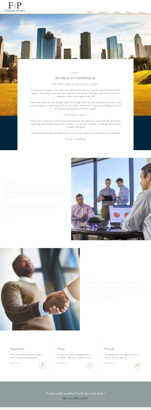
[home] (15, 7)
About (90, 12)
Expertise (103, 12)
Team (128, 12)
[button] (92, 10)
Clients (116, 12)
